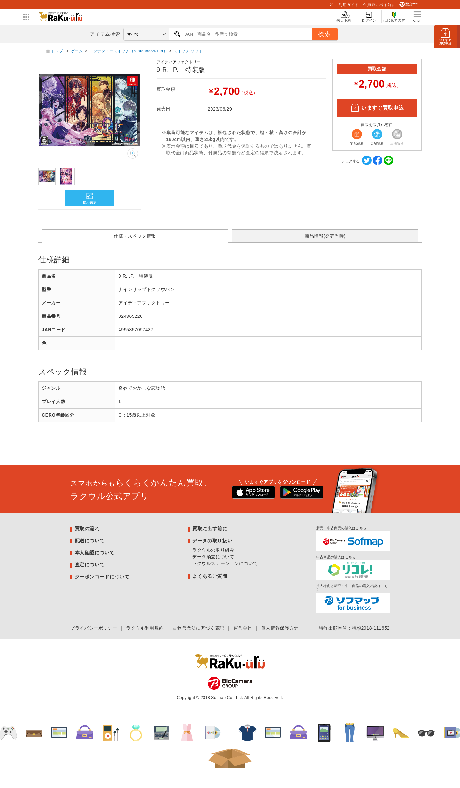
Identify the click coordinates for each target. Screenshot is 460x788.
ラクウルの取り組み (213, 550)
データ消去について (213, 556)
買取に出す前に (379, 5)
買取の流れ (87, 528)
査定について (90, 564)
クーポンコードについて (102, 576)
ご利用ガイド (344, 5)
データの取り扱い (212, 540)
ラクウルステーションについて (225, 563)
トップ (58, 51)
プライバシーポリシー (93, 628)
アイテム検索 (105, 34)
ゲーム (77, 51)
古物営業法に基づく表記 (198, 628)
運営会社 (243, 628)
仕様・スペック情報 (135, 236)
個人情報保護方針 (280, 628)
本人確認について (95, 552)
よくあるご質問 (209, 576)
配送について (90, 540)
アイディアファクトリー (179, 62)
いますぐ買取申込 (377, 108)
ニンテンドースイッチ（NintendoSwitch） (128, 51)
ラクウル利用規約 (145, 628)
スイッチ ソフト (188, 51)
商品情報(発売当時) (325, 236)
